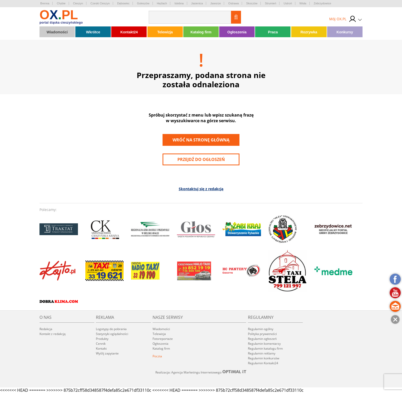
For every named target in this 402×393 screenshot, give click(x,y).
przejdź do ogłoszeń (201, 159)
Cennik (101, 343)
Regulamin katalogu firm (265, 348)
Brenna (44, 3)
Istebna (179, 3)
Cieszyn (78, 3)
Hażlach (162, 3)
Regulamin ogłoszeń (262, 339)
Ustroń (288, 3)
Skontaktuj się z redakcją (201, 188)
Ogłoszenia (237, 32)
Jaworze (215, 3)
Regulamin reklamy (261, 353)
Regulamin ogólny (260, 329)
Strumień (270, 3)
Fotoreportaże (163, 339)
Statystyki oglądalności (112, 334)
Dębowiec (123, 3)
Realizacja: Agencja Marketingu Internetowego (201, 372)
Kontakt (101, 348)
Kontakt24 (129, 32)
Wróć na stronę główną (201, 140)
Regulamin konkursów (263, 358)
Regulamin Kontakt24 (263, 363)
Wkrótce (93, 32)
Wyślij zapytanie (107, 353)
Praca (273, 32)
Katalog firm (201, 32)
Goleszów (143, 3)
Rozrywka (308, 32)
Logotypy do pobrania (111, 329)
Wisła (302, 3)
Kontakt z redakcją (52, 334)
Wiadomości (57, 32)
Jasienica (197, 3)
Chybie (61, 3)
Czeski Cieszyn (100, 3)
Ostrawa (233, 3)
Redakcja (45, 329)
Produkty (102, 339)
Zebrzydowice (322, 3)
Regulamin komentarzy (264, 343)
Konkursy (345, 32)
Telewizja (165, 32)
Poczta (157, 356)
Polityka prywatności (262, 334)
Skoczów (251, 3)
